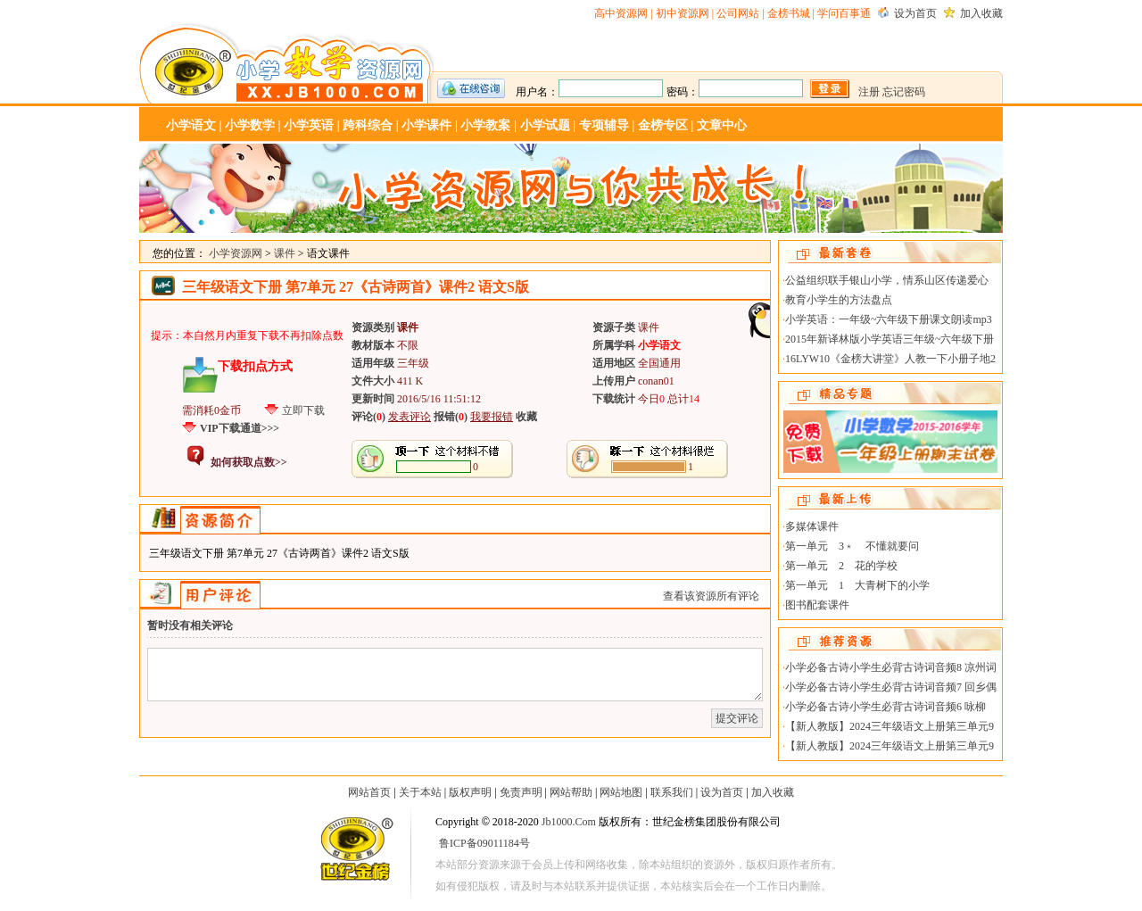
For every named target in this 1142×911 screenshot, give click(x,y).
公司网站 (737, 13)
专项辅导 (604, 125)
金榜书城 (788, 13)
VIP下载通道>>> (239, 428)
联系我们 (671, 792)
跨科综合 (368, 125)
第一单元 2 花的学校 (841, 565)
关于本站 (420, 792)
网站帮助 (571, 792)
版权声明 (470, 792)
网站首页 (369, 792)
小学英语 (309, 125)
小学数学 (250, 125)
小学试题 (545, 125)
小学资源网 (286, 63)
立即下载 (303, 410)
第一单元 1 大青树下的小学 (857, 585)
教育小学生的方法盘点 (838, 300)
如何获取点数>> (249, 462)
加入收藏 (981, 13)
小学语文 (191, 125)
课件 (284, 253)
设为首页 (915, 13)
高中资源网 (621, 13)
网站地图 (621, 792)
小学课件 (426, 125)
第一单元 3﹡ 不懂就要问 (852, 546)
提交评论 (737, 718)
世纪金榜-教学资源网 (355, 852)
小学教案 (485, 125)
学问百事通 (844, 13)
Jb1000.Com (569, 822)
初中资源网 (682, 13)
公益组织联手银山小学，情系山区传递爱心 (887, 280)
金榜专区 (663, 125)
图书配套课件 (817, 605)
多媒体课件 (812, 526)
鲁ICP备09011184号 (484, 843)
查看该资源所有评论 (711, 596)
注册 (869, 92)
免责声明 (521, 792)
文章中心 (722, 125)
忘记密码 (903, 92)
